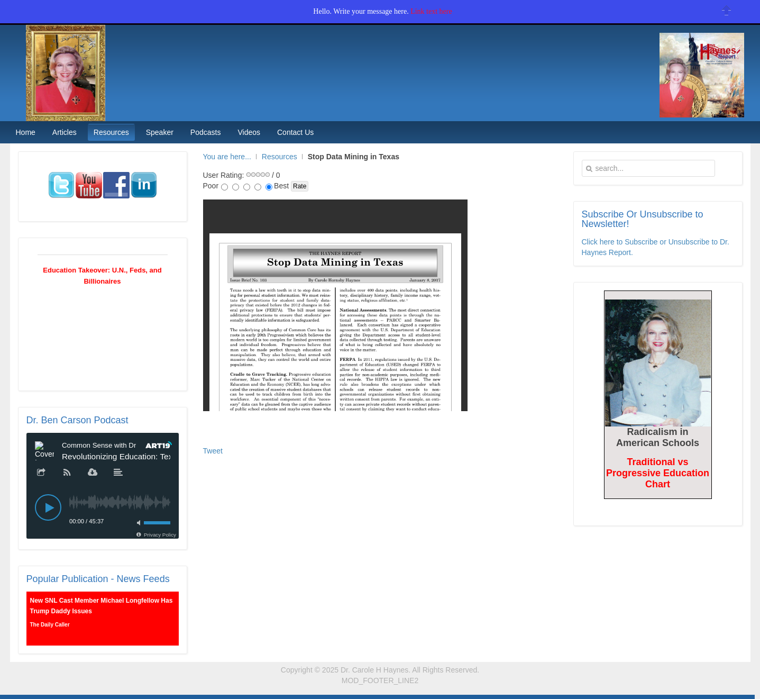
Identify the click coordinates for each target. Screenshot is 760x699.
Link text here (431, 11)
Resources (279, 156)
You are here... (227, 156)
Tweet (213, 451)
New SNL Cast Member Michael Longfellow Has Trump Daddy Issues (101, 606)
